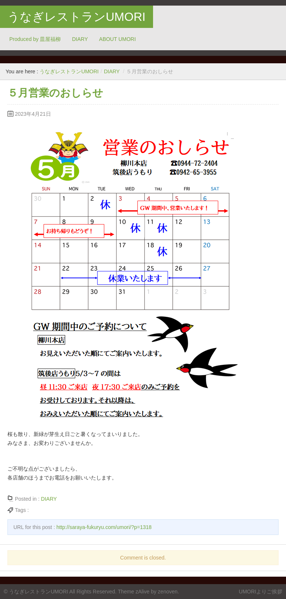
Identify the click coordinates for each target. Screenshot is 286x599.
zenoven (168, 592)
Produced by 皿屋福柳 (35, 39)
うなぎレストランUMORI (76, 16)
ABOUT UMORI (117, 39)
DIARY (80, 39)
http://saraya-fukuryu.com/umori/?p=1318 (104, 527)
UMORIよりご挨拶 (260, 592)
